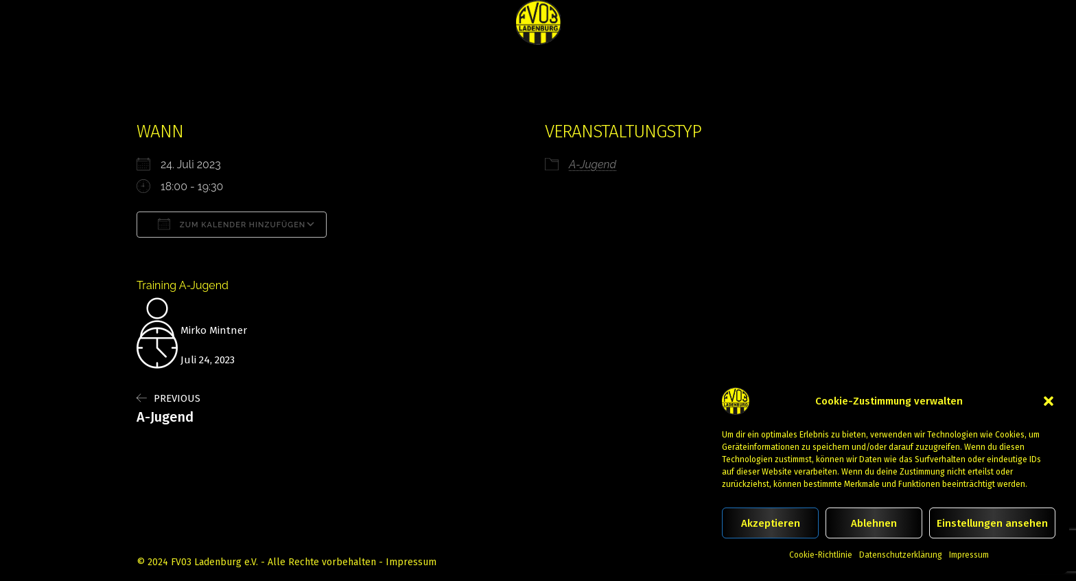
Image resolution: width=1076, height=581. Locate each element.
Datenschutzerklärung (900, 555)
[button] (1048, 401)
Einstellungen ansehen (992, 523)
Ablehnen (874, 523)
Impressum (969, 555)
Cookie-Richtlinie (820, 555)
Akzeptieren (770, 523)
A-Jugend (592, 164)
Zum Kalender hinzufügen (231, 224)
